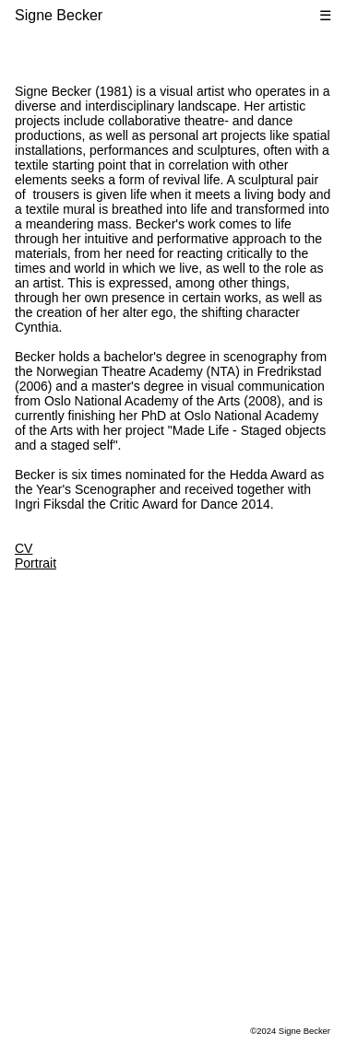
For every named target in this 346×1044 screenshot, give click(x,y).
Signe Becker (58, 15)
